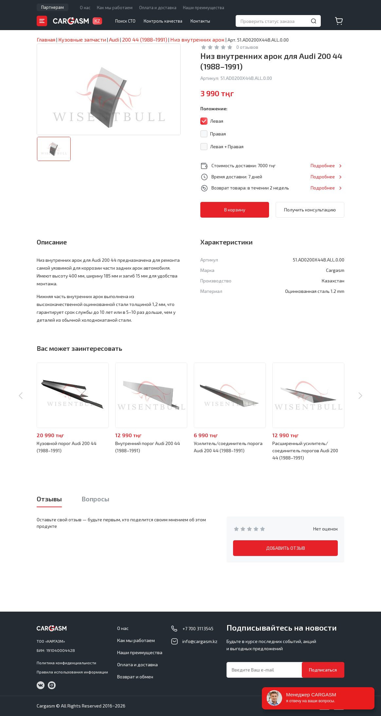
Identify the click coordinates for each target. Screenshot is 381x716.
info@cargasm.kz (199, 641)
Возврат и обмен (135, 676)
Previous (20, 395)
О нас (85, 7)
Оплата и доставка (157, 7)
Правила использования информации (72, 672)
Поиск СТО (125, 21)
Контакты (200, 21)
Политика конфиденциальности (66, 662)
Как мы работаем (115, 7)
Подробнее (323, 165)
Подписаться (323, 669)
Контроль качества (163, 21)
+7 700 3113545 (197, 628)
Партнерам (52, 7)
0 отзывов (247, 47)
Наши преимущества (203, 7)
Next (360, 395)
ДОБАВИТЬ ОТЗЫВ (285, 548)
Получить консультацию (310, 209)
